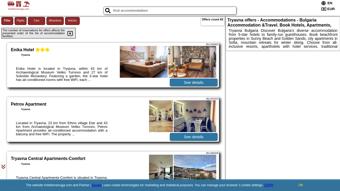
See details (193, 82)
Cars (36, 20)
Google (96, 185)
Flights (20, 20)
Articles (72, 20)
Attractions (55, 20)
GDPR (269, 185)
